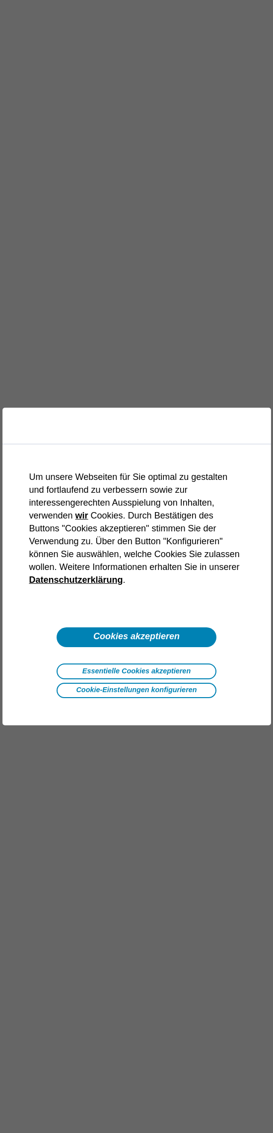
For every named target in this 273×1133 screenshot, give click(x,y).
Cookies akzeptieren (136, 636)
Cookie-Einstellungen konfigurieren (136, 690)
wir (81, 515)
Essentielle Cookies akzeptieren (136, 671)
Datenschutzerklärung (76, 580)
